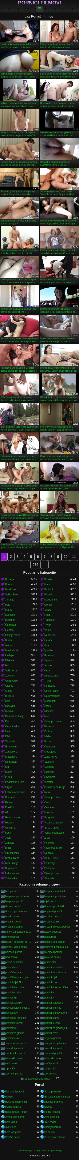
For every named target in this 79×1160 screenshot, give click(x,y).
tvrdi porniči (11, 1063)
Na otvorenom (52, 695)
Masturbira (11, 756)
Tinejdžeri (49, 619)
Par (7, 721)
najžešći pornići (14, 952)
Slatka (47, 609)
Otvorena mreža (53, 847)
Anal (47, 645)
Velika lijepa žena (54, 832)
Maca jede (50, 751)
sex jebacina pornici (16, 1043)
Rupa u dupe (12, 817)
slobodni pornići (53, 1048)
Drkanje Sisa (51, 873)
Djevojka (10, 706)
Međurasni (50, 701)
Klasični (9, 807)
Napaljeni (49, 635)
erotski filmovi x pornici (57, 926)
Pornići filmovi (39, 2)
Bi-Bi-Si (9, 695)
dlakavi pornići (13, 906)
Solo (7, 701)
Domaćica (10, 761)
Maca (47, 584)
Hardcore (10, 589)
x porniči (10, 1068)
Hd (6, 665)
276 (35, 564)
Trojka (47, 624)
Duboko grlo (51, 675)
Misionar (10, 619)
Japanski (49, 660)
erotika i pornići (13, 921)
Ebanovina (11, 746)
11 (74, 556)
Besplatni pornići (14, 1091)
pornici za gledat (14, 1033)
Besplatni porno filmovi (57, 1096)
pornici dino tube (14, 987)
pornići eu (49, 992)
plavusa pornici (52, 957)
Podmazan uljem (14, 782)
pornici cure (51, 982)
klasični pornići (52, 931)
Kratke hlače (12, 858)
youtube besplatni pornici (38, 1078)
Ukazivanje (11, 680)
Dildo (8, 736)
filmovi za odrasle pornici (18, 931)
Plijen (47, 614)
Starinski (49, 771)
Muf (7, 766)
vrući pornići (51, 1063)
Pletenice (49, 868)
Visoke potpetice (53, 822)
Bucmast (10, 797)
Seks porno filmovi (54, 1137)
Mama (8, 609)
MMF (47, 716)
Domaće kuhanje (14, 716)
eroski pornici (12, 916)
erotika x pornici (14, 926)
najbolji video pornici (16, 946)
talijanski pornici (53, 1058)
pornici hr (49, 997)
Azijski (8, 645)
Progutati (49, 817)
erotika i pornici (53, 916)
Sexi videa (11, 1122)
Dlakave (9, 660)
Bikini (8, 847)
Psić (7, 604)
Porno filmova (52, 1111)
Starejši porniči (52, 1127)
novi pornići (11, 957)
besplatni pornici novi (17, 896)
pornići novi (11, 1012)
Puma (8, 777)
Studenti (49, 761)
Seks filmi (49, 1132)
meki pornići (12, 936)
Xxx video (10, 1127)
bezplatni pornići (14, 901)
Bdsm (47, 741)
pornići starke (51, 1017)
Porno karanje (13, 1106)
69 (6, 812)
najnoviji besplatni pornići (57, 946)
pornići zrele (51, 1033)
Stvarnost (49, 777)
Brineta (48, 579)
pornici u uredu (52, 1022)
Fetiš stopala (12, 873)
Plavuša (49, 594)
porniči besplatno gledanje (18, 977)
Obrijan (48, 604)
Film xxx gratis (13, 1132)
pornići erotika (13, 992)
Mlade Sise (50, 599)
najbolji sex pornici (54, 941)
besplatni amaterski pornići (57, 891)
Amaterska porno (14, 1116)
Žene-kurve (50, 756)
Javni (8, 837)
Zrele (47, 837)
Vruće (47, 630)
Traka (47, 680)
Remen (9, 802)
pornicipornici (12, 1038)
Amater (48, 665)
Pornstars (49, 685)
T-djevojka (11, 878)
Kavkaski (49, 726)
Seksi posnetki (52, 1091)
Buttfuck (49, 589)
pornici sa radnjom (15, 1017)
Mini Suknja (11, 863)
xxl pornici (50, 1068)
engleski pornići (53, 911)
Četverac (49, 807)
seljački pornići (52, 1038)
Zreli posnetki (51, 1116)
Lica (7, 731)
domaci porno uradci (16, 911)
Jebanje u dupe (53, 721)
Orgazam (49, 746)
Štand (47, 706)
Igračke (48, 650)
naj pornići (50, 936)
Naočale (49, 853)
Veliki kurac (11, 670)
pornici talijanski (14, 1022)
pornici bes (11, 967)
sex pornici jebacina (55, 1043)
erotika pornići (52, 921)
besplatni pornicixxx (55, 896)
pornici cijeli (51, 977)
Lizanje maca (12, 635)
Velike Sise (11, 594)
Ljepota (9, 630)
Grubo (47, 802)
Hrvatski (9, 822)
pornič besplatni (14, 962)
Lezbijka (10, 655)
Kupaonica (11, 868)
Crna (47, 670)
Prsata (9, 584)
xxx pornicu (50, 1073)
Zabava (9, 842)
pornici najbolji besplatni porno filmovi (18, 1007)
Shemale (49, 878)
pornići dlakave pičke (56, 987)
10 (66, 556)
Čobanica (10, 624)
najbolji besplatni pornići (18, 941)
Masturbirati (12, 650)
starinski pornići (53, 1053)
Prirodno (49, 655)
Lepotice (10, 614)
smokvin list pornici (16, 1053)
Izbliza (48, 736)
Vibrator (48, 782)
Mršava (9, 711)
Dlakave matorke (53, 1101)
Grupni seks (12, 726)
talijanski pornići (14, 1058)
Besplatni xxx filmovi (16, 1111)
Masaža (48, 812)
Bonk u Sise (51, 858)
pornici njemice (52, 1007)
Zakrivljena (11, 751)
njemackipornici (53, 952)
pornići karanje (13, 1002)
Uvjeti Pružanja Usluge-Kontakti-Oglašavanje (39, 1150)
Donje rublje (51, 690)
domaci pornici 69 (54, 906)
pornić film (50, 962)
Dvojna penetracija (54, 787)
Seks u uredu (51, 827)
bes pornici (11, 891)
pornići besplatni (53, 967)
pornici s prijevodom (55, 1012)
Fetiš (8, 832)
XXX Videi (50, 1122)
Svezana (49, 766)
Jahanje (9, 599)
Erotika (48, 731)
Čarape (48, 640)
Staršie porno (12, 1137)
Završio (9, 675)
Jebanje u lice (52, 797)
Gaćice (9, 685)
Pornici (9, 1096)
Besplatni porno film (16, 1101)
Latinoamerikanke (15, 792)
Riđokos (49, 711)
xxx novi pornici (14, 1073)
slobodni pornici (14, 1048)
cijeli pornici (51, 901)
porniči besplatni (14, 972)
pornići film (11, 997)
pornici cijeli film (14, 982)
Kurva (8, 640)
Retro (47, 792)
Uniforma (10, 827)
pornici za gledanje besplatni (57, 1028)
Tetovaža (10, 741)
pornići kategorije (54, 1002)
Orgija (8, 787)
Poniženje (50, 863)
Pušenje (9, 579)
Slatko (8, 690)
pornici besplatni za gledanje (57, 972)
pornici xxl (10, 1028)
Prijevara (49, 842)
